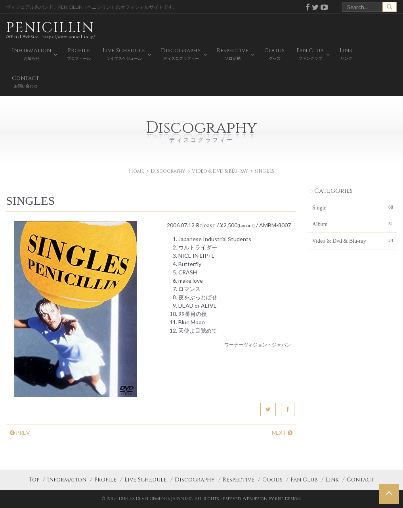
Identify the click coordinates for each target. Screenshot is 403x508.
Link (332, 479)
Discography (195, 479)
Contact (360, 479)
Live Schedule (145, 479)
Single (352, 207)
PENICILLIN (50, 29)
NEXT (282, 432)
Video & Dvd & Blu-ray (220, 171)
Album (352, 223)
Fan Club (304, 479)
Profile (105, 479)
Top (34, 479)
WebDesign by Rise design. (272, 499)
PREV (20, 432)
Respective (238, 479)
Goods (272, 479)
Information (66, 479)
